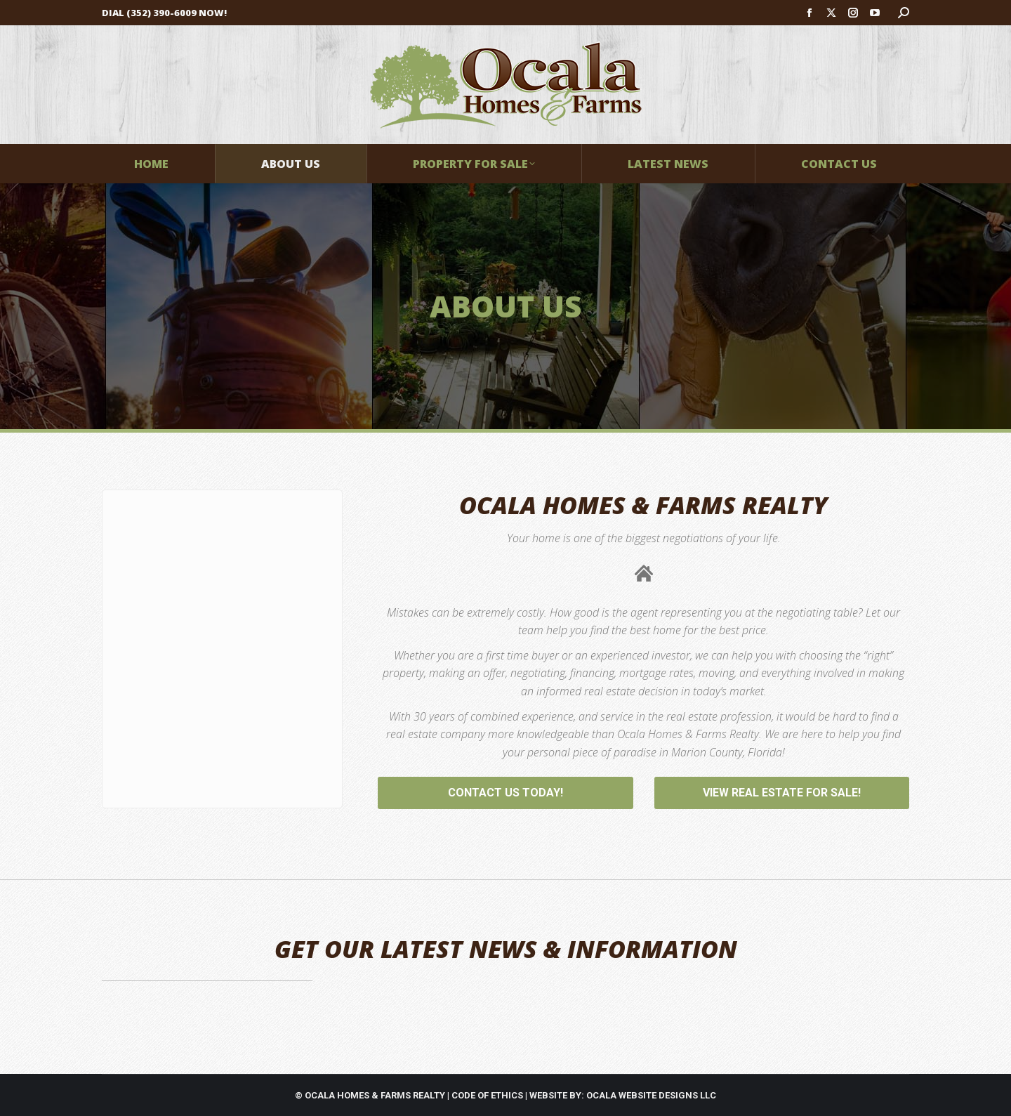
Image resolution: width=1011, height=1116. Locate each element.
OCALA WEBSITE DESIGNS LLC (651, 1095)
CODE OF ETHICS (487, 1095)
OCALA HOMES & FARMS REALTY (375, 1095)
